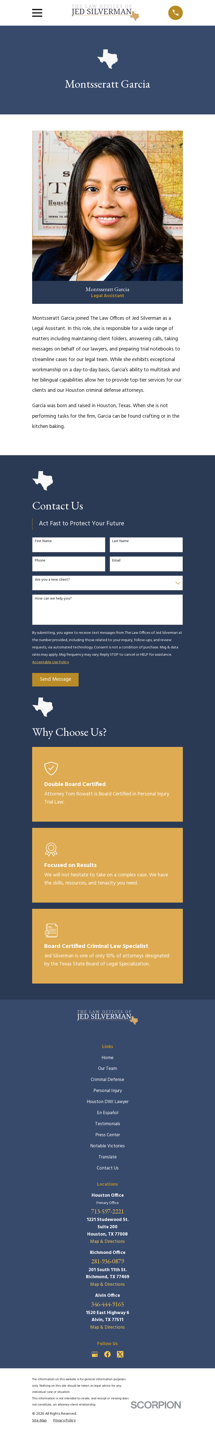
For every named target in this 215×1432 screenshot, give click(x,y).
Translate (108, 1157)
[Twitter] (120, 1354)
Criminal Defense (107, 1079)
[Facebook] (107, 1354)
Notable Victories (107, 1146)
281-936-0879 (107, 1261)
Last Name (120, 541)
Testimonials (107, 1124)
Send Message (55, 679)
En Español (107, 1113)
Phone (40, 561)
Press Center (107, 1135)
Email (116, 561)
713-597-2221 (107, 1211)
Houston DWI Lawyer (108, 1102)
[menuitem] (39, 1421)
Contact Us (108, 1168)
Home (107, 1058)
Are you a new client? (52, 580)
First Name (43, 541)
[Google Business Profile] (95, 1354)
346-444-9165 (107, 1304)
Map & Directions (107, 1241)
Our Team (107, 1068)
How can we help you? (53, 599)
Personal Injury (107, 1090)
